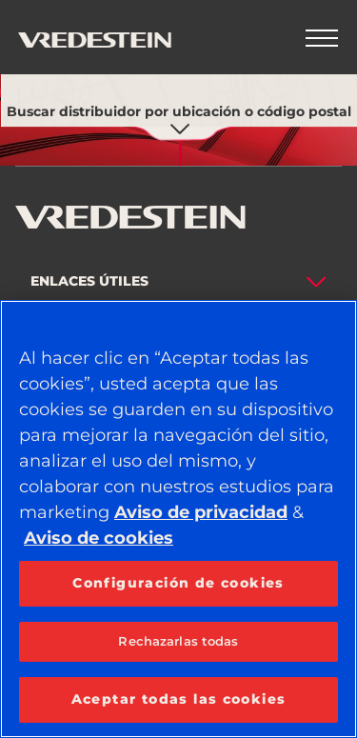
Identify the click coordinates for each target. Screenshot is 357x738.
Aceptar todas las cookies (179, 699)
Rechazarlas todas (178, 640)
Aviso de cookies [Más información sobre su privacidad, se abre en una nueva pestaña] (98, 538)
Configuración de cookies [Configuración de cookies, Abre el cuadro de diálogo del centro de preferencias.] (178, 582)
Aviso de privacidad (201, 512)
